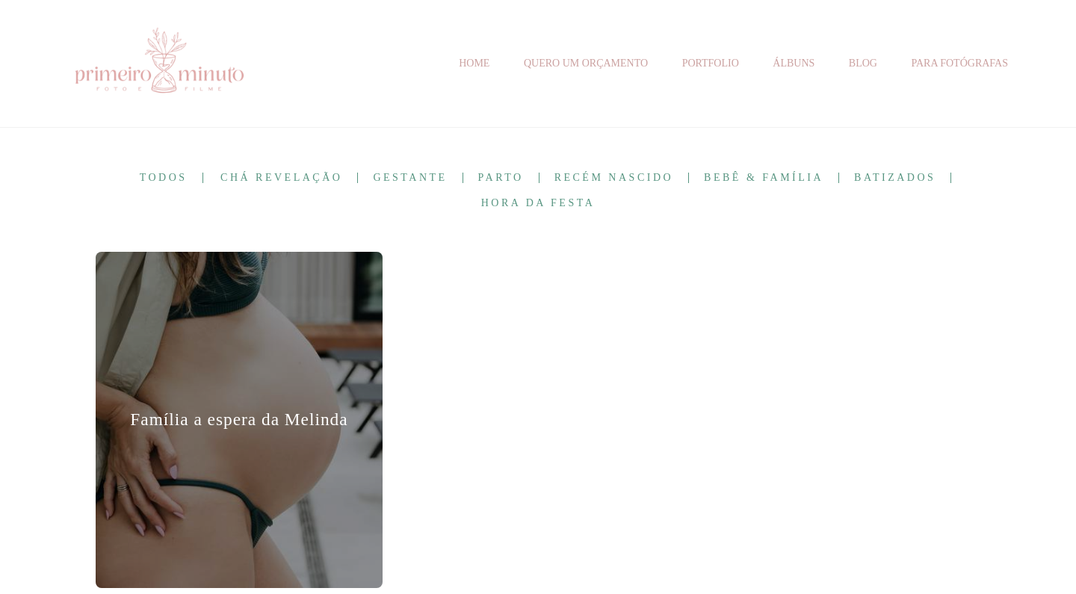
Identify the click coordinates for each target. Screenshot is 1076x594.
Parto (501, 178)
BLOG (863, 63)
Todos (164, 178)
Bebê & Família (763, 178)
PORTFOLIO (710, 63)
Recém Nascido (613, 178)
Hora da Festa (538, 203)
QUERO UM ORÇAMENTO (586, 63)
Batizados (895, 178)
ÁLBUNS (793, 63)
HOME (474, 63)
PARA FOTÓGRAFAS (959, 63)
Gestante (410, 178)
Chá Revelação (281, 178)
